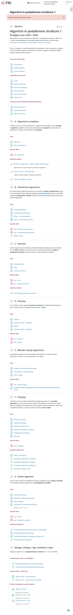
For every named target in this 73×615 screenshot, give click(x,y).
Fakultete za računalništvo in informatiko (23, 42)
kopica (43, 307)
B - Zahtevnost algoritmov (27, 187)
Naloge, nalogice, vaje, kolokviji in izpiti (34, 547)
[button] (34, 3)
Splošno (18, 26)
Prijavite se (68, 3)
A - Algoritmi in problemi (27, 121)
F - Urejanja (20, 397)
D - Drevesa (20, 301)
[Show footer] (68, 610)
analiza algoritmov (45, 193)
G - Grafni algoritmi (24, 476)
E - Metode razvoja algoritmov (29, 350)
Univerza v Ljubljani (44, 42)
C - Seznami (20, 243)
